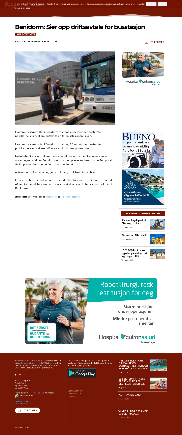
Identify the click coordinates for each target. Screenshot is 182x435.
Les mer (162, 4)
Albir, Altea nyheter (25, 34)
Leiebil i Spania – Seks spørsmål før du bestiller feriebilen (131, 381)
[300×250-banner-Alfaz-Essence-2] (143, 187)
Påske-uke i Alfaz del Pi (133, 235)
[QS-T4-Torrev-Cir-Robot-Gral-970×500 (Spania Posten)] (91, 310)
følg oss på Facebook (70, 197)
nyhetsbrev (24, 363)
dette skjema (34, 392)
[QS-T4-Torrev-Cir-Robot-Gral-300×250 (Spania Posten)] (143, 69)
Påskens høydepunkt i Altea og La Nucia (133, 222)
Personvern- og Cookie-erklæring (22, 402)
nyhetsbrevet (51, 197)
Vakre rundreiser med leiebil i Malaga (133, 412)
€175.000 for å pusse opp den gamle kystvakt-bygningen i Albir (134, 253)
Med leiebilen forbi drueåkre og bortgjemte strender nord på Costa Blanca (133, 364)
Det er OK (151, 4)
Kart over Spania (129, 394)
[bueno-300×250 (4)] (143, 150)
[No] (178, 4)
